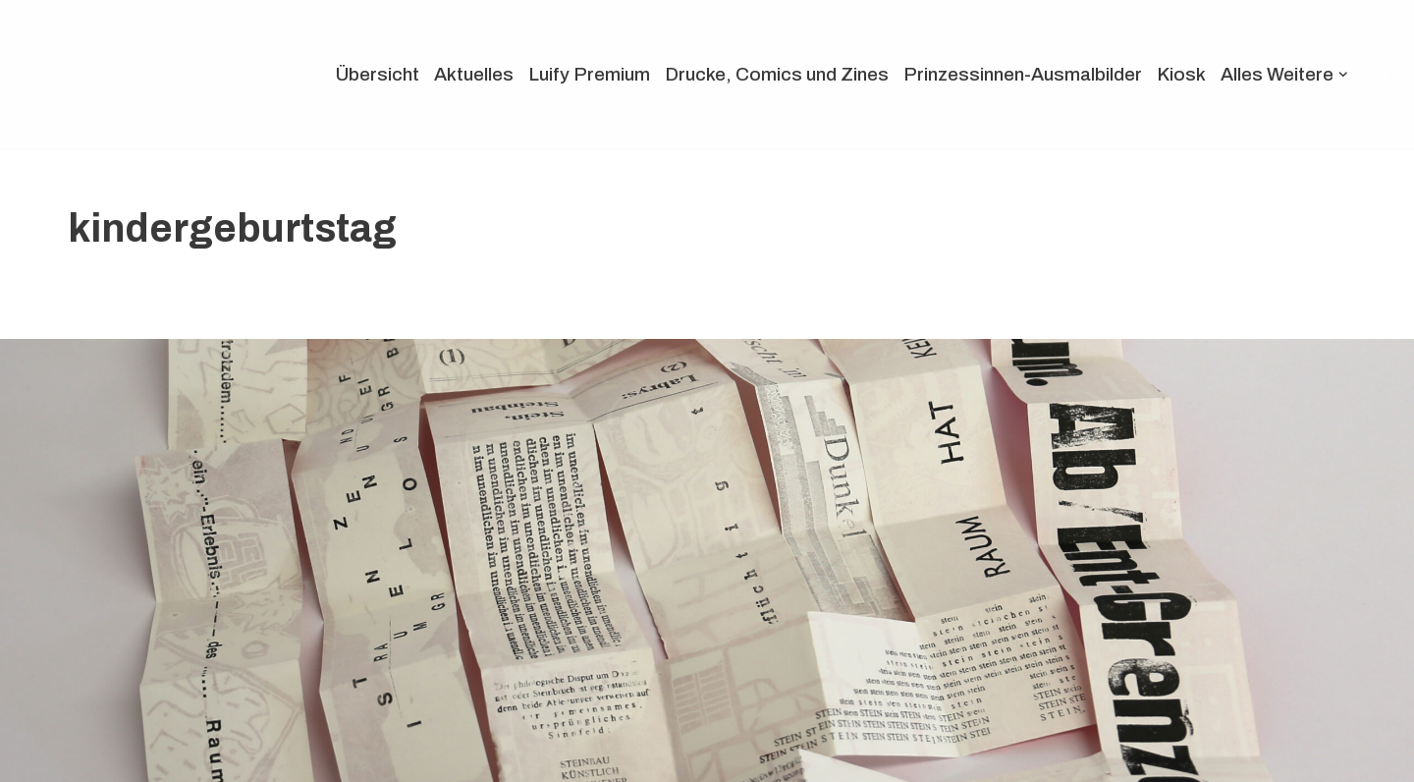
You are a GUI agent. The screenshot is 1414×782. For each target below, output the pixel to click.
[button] (1343, 75)
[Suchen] (1382, 74)
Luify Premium (589, 74)
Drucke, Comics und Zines (777, 74)
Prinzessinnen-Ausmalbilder (1022, 74)
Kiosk (1181, 74)
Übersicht (377, 74)
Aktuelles (474, 74)
